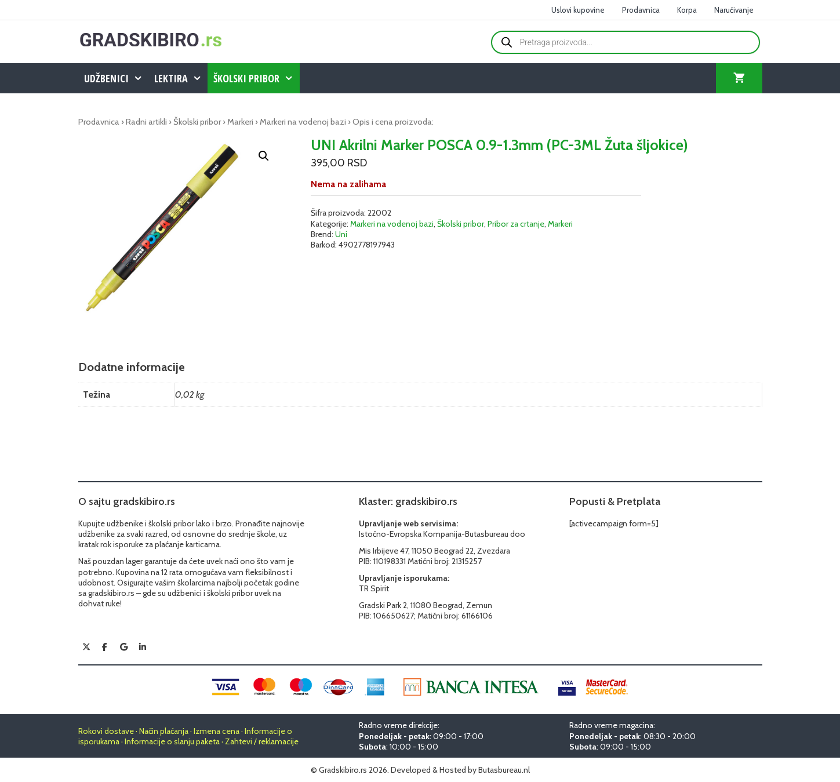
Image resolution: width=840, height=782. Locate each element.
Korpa (687, 9)
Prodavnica (641, 9)
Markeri (240, 122)
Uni (341, 234)
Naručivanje (734, 9)
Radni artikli (146, 122)
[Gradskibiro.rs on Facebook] (105, 647)
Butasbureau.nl (504, 770)
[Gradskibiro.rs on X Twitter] (86, 647)
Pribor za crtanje (516, 224)
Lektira (181, 78)
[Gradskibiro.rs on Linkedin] (142, 647)
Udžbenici (116, 78)
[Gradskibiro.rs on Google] (123, 647)
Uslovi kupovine (578, 9)
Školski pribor (256, 78)
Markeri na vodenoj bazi (303, 122)
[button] (263, 156)
